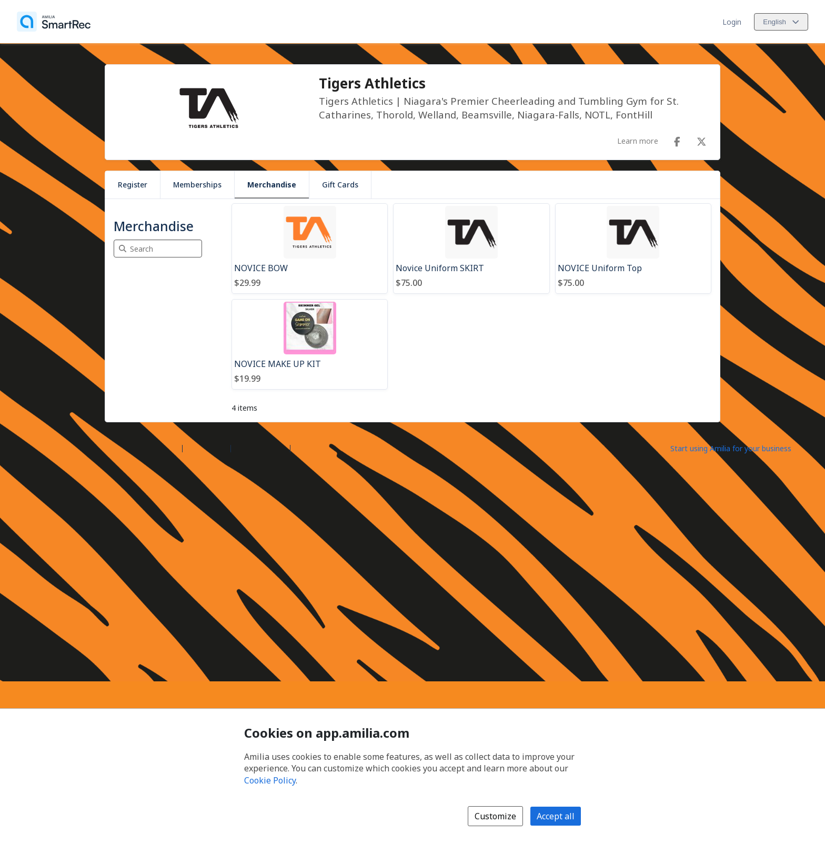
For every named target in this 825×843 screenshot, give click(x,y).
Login (731, 22)
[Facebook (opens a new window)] (677, 139)
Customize (495, 816)
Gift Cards (340, 185)
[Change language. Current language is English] (781, 22)
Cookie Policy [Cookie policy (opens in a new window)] (270, 780)
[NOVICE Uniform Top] (633, 248)
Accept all (556, 816)
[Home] (53, 22)
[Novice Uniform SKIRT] (471, 248)
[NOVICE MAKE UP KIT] (309, 344)
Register (132, 185)
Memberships (197, 185)
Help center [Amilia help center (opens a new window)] (206, 448)
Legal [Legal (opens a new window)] (304, 448)
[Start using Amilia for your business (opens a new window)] (739, 447)
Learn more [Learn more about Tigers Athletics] (637, 140)
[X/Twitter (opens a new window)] (701, 139)
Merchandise (271, 185)
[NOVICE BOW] (309, 248)
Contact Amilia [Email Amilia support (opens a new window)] (260, 448)
